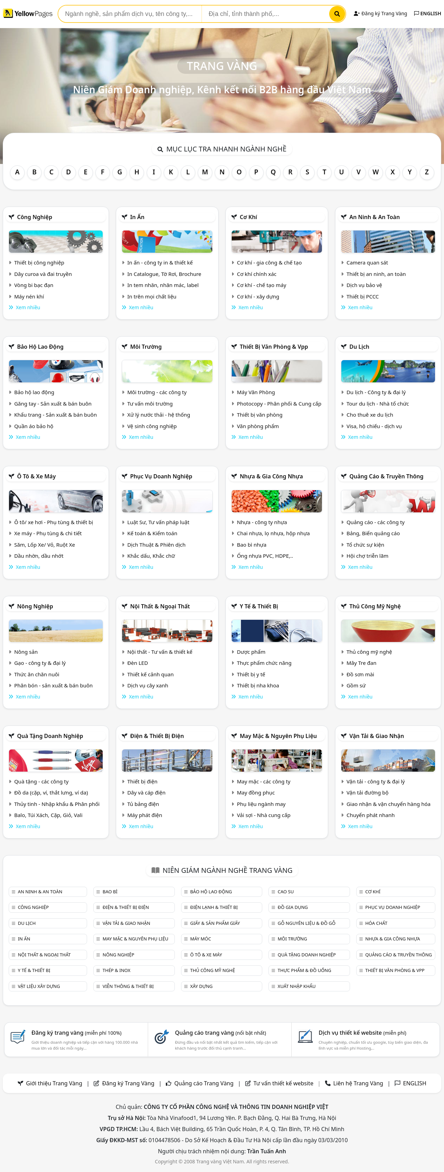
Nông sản (26, 651)
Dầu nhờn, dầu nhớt (38, 555)
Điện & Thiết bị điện (157, 736)
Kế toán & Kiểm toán (152, 533)
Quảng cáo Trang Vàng (203, 1083)
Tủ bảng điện (143, 803)
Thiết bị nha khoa (258, 685)
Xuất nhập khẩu (297, 986)
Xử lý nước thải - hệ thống (158, 414)
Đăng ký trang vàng (77, 1032)
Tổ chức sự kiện (365, 544)
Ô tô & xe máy (36, 476)
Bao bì (110, 891)
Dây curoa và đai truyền (43, 273)
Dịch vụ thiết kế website (362, 1032)
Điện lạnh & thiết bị (214, 907)
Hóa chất (376, 923)
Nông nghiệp (35, 606)
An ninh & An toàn (374, 217)
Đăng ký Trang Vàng (380, 13)
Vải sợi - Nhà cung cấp (264, 814)
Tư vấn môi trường (150, 403)
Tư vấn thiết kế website (284, 1083)
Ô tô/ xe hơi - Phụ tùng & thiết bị (53, 522)
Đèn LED (137, 662)
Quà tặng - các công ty (41, 781)
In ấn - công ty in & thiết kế (160, 262)
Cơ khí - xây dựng (258, 296)
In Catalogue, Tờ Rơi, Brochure (164, 273)
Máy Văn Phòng (256, 392)
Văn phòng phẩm (258, 426)
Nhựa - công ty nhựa (262, 522)
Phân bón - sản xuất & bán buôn (53, 685)
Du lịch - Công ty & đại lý (376, 392)
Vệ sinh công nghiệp (152, 426)
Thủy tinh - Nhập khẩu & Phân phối (57, 803)
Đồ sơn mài (360, 674)
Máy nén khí (29, 296)
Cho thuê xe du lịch (370, 414)
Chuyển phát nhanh (371, 814)
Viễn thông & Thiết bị (128, 986)
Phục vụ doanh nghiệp (161, 476)
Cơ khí (248, 217)
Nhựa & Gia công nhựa (271, 476)
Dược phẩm (251, 651)
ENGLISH (427, 13)
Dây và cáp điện (146, 792)
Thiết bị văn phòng (260, 414)
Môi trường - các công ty (157, 392)
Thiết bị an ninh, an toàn (376, 273)
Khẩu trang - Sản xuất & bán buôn (55, 414)
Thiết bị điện (142, 781)
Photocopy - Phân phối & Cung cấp (279, 403)
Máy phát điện (144, 814)
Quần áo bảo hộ (33, 426)
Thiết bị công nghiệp (39, 262)
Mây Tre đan (361, 662)
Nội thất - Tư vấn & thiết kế (160, 651)
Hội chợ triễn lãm (367, 555)
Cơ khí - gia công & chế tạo (269, 262)
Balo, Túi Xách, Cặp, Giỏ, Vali (48, 814)
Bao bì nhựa (251, 544)
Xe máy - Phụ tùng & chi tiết (48, 533)
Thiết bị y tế (251, 674)
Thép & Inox (116, 970)
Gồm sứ (356, 685)
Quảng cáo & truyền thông (386, 476)
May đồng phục (256, 792)
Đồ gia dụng (293, 907)
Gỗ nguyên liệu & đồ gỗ (307, 923)
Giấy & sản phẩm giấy (215, 923)
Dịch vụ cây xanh (147, 685)
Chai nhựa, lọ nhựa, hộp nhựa (273, 533)
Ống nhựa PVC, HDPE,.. (265, 555)
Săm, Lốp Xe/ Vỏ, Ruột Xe (44, 544)
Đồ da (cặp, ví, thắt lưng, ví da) (51, 792)
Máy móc (200, 939)
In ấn (137, 217)
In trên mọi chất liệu (152, 296)
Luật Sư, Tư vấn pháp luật (158, 522)
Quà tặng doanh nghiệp (50, 736)
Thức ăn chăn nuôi (36, 674)
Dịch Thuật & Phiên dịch (156, 544)
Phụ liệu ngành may (261, 803)
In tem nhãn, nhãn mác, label (163, 284)
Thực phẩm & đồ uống (304, 970)
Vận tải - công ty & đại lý (376, 781)
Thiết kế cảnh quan (150, 674)
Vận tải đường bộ (367, 792)
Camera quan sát (367, 262)
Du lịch (359, 346)
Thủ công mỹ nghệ (375, 606)
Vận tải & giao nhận (376, 736)
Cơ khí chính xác (256, 273)
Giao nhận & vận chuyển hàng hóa (388, 803)
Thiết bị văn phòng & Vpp (274, 346)
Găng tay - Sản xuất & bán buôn (53, 403)
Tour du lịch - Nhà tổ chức (378, 403)
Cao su (286, 891)
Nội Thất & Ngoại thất (160, 606)
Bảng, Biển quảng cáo (373, 533)
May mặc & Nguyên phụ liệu (278, 736)
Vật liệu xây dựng (39, 986)
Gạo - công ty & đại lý (40, 662)
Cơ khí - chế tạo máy (261, 284)
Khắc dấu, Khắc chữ (151, 555)
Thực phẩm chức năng (264, 662)
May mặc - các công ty (263, 781)
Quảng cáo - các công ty (376, 522)
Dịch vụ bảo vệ (364, 284)
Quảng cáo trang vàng (220, 1032)
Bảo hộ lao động (40, 346)
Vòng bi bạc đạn (33, 284)
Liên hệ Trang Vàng (358, 1083)
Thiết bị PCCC (363, 296)
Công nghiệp (34, 217)
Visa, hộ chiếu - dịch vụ (374, 426)
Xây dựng (201, 986)
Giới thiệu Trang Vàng (54, 1083)
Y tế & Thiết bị (259, 606)
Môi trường (146, 346)
